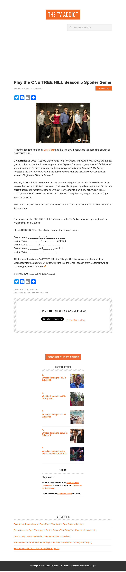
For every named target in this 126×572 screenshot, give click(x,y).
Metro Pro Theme (52, 567)
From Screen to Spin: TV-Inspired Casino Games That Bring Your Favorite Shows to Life (55, 531)
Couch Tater (50, 151)
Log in (93, 567)
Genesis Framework (71, 567)
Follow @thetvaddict (76, 321)
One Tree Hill (32, 291)
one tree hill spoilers (37, 294)
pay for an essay (64, 495)
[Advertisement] (63, 55)
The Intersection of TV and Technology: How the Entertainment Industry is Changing (53, 544)
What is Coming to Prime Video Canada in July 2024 (54, 454)
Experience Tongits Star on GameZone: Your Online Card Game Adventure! (49, 525)
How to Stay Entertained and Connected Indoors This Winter (42, 537)
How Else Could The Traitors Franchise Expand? (36, 550)
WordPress (84, 567)
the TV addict (63, 15)
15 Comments (104, 90)
